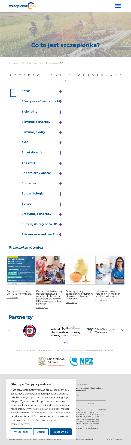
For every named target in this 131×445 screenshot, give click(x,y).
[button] (42, 91)
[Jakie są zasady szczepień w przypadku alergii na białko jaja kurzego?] (80, 281)
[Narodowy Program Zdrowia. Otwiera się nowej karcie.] (81, 361)
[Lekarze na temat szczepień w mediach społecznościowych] (110, 280)
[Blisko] (73, 380)
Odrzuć (41, 431)
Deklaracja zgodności (84, 439)
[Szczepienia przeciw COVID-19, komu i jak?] (21, 278)
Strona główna (14, 63)
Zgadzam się (61, 431)
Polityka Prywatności (114, 439)
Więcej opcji (21, 431)
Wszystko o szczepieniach (32, 63)
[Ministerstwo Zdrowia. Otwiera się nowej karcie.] (51, 361)
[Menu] (117, 6)
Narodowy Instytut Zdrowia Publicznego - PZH (42, 439)
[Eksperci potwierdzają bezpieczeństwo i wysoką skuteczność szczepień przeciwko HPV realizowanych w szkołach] (50, 283)
